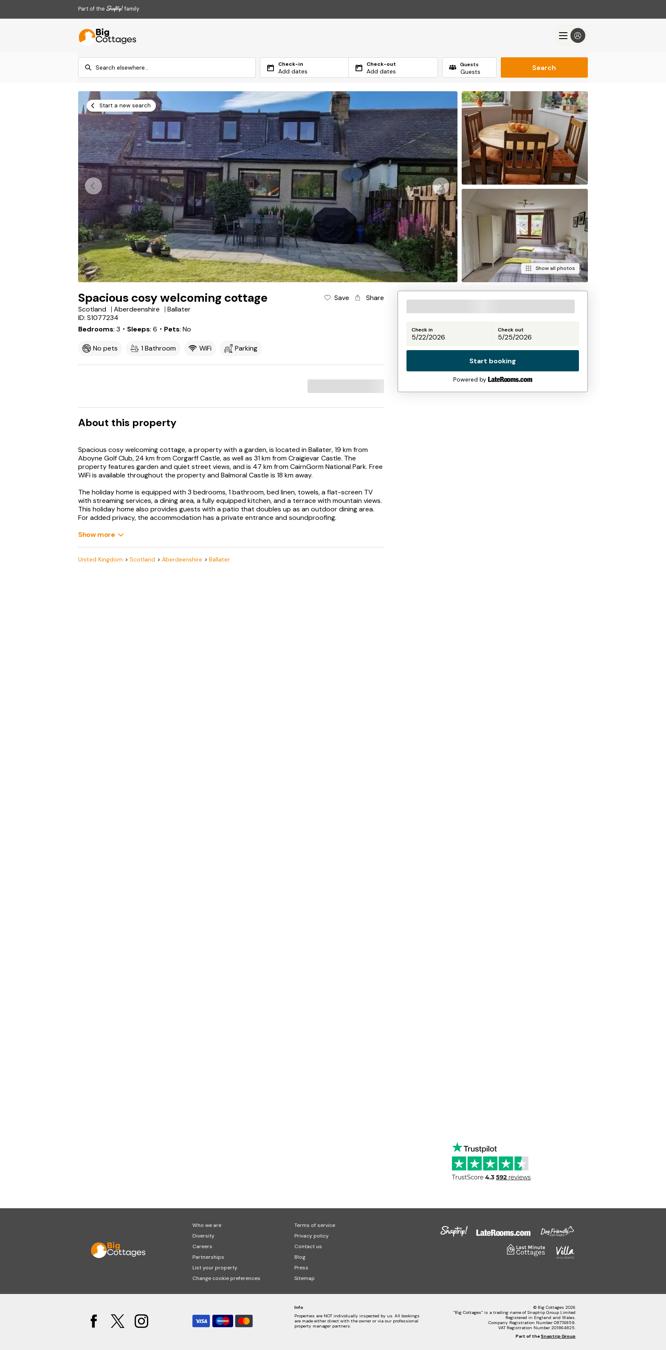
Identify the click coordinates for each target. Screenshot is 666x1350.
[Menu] (571, 35)
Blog (299, 1257)
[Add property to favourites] (336, 298)
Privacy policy (311, 1235)
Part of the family (108, 8)
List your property (214, 1267)
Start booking (492, 360)
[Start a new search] (121, 106)
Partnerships (208, 1257)
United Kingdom (100, 559)
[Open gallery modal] (267, 186)
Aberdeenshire (182, 559)
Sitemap (304, 1278)
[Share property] (368, 298)
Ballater (219, 559)
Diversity (203, 1235)
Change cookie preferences (226, 1278)
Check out (511, 330)
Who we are (206, 1225)
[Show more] (101, 534)
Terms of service (314, 1225)
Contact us (308, 1246)
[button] (440, 185)
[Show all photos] (550, 268)
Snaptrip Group (558, 1336)
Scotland (142, 559)
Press (301, 1267)
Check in (422, 330)
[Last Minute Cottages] (103, 35)
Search (544, 67)
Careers (202, 1246)
